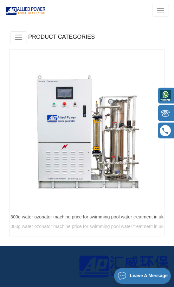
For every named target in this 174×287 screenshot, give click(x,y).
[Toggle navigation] (160, 11)
